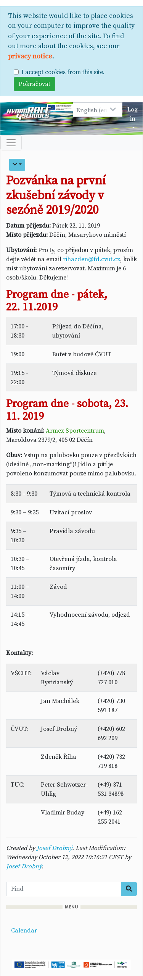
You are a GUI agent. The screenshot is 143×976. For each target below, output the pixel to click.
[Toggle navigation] (11, 142)
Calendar (24, 930)
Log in (132, 114)
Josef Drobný (54, 848)
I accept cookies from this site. (62, 72)
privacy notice (30, 56)
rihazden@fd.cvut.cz (91, 259)
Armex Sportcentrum (75, 431)
